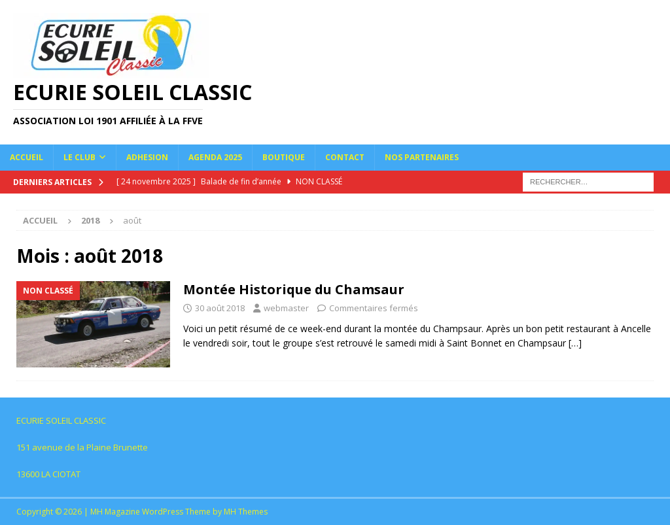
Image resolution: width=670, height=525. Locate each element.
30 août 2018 (220, 308)
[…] (575, 343)
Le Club (79, 157)
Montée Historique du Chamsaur (293, 289)
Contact (344, 157)
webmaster (286, 308)
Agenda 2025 (215, 157)
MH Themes (246, 511)
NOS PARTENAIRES (422, 157)
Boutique (283, 157)
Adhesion (147, 157)
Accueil (26, 157)
